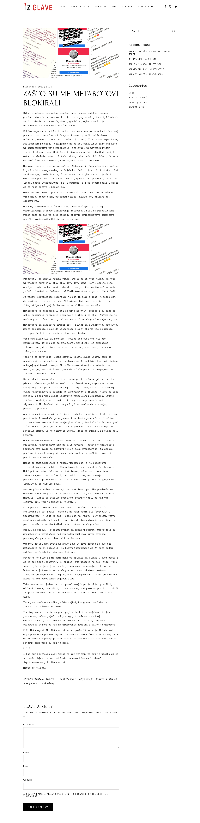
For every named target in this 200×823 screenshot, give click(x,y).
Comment (28, 724)
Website (28, 780)
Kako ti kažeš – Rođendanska (146, 74)
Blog (49, 87)
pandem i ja (136, 106)
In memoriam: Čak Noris (142, 59)
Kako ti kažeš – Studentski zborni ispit (149, 52)
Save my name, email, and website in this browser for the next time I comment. (67, 795)
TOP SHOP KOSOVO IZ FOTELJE (145, 64)
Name (27, 752)
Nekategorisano (138, 102)
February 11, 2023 (33, 87)
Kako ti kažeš (138, 97)
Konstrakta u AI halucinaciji (146, 69)
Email (27, 766)
